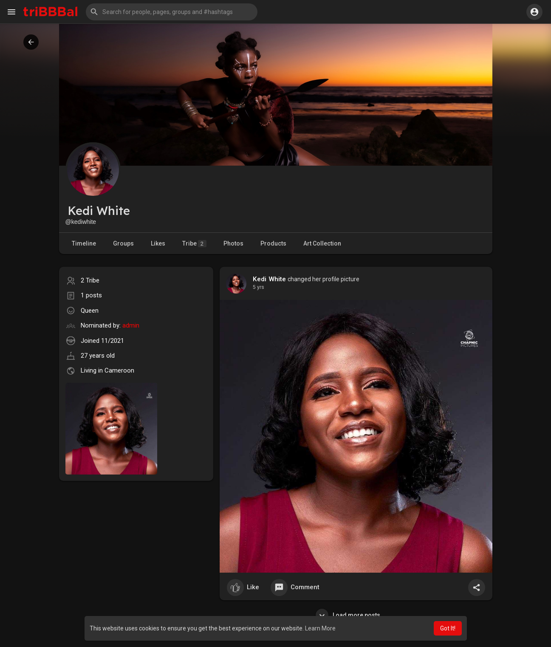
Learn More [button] (320, 628)
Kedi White (269, 279)
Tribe (194, 243)
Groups (123, 243)
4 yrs (258, 287)
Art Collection (322, 243)
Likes (158, 243)
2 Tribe (90, 280)
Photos (233, 243)
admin (130, 325)
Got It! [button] (447, 628)
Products (273, 243)
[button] (171, 11)
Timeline (84, 243)
